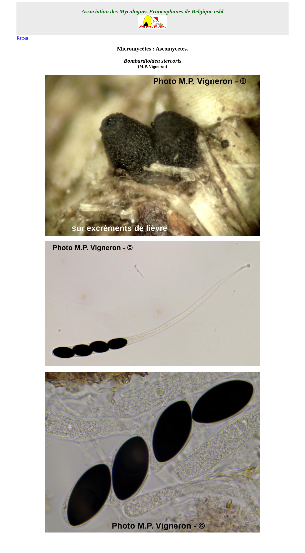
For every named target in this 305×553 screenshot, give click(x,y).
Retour (22, 38)
